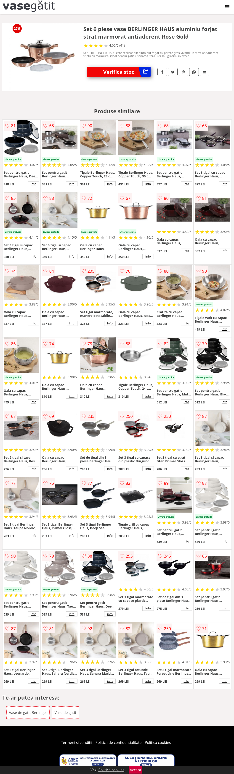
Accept (135, 769)
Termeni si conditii (76, 742)
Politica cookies (158, 742)
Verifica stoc (127, 72)
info (33, 184)
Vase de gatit (65, 712)
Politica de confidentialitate (119, 742)
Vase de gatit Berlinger (28, 712)
